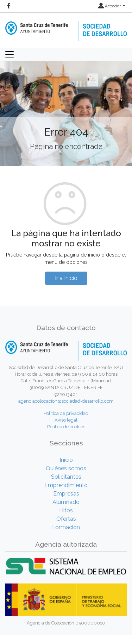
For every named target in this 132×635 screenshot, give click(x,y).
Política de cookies (66, 426)
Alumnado (66, 502)
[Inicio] (66, 26)
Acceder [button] (110, 6)
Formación (66, 527)
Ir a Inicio (66, 278)
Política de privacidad (66, 413)
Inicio (66, 460)
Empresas (66, 493)
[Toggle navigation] (9, 54)
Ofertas (66, 518)
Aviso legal (66, 420)
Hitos (66, 510)
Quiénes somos (66, 468)
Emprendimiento (66, 485)
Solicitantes (66, 476)
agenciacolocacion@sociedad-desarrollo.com (66, 401)
